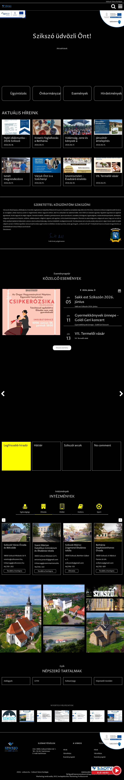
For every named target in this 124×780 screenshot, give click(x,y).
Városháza (67, 753)
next (121, 394)
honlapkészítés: (63, 776)
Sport (99, 507)
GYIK (37, 681)
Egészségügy (25, 507)
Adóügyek (8, 681)
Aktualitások (62, 48)
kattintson (42, 753)
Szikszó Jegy (70, 681)
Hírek (65, 750)
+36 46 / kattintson (42, 751)
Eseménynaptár (69, 757)
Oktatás (43, 507)
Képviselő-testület (104, 681)
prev (2, 394)
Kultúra (80, 507)
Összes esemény (62, 348)
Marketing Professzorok (79, 776)
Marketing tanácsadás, (44, 776)
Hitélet (62, 507)
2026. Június (87, 290)
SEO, (55, 776)
